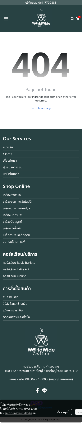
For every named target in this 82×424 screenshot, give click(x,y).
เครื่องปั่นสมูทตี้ (12, 221)
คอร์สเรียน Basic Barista (19, 262)
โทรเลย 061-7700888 (43, 3)
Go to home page (41, 108)
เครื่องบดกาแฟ (12, 215)
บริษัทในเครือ (11, 174)
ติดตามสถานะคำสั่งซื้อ (16, 317)
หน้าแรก (8, 147)
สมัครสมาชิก (11, 297)
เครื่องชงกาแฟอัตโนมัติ (17, 201)
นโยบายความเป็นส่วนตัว (18, 413)
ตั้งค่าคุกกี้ (63, 412)
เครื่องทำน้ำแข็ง (12, 228)
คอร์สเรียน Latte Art (16, 269)
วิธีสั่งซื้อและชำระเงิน (15, 303)
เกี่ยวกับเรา (10, 160)
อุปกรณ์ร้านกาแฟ (14, 241)
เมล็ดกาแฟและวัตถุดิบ (16, 235)
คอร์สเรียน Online (14, 276)
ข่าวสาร (7, 154)
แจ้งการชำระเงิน (13, 310)
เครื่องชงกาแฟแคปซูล (16, 208)
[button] (72, 18)
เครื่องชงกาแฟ (12, 195)
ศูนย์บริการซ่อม (12, 167)
